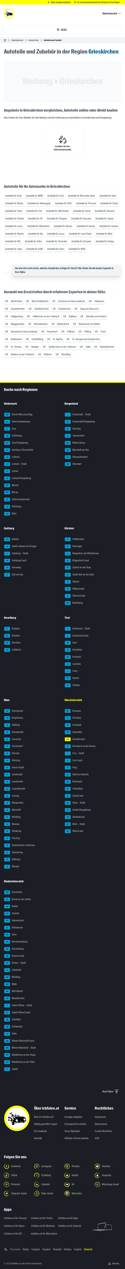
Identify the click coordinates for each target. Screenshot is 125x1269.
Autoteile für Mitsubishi (38, 226)
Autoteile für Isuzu (56, 233)
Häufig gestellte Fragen (45, 1124)
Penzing (12, 838)
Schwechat (13, 1027)
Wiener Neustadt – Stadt (20, 1048)
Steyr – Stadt (75, 803)
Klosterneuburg (15, 942)
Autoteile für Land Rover (80, 233)
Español (46, 1249)
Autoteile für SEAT (63, 203)
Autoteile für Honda (86, 226)
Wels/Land (74, 831)
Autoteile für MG (13, 241)
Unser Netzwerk (72, 1131)
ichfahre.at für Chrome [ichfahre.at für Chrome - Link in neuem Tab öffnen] (15, 1218)
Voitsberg (12, 507)
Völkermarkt (74, 589)
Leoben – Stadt (15, 464)
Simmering (13, 853)
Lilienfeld (12, 970)
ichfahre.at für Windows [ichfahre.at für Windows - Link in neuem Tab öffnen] (42, 1226)
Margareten (13, 803)
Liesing (11, 796)
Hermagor (73, 546)
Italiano (67, 1249)
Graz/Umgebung (16, 443)
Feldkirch (12, 650)
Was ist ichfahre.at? (44, 1117)
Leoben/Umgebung (17, 478)
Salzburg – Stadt (16, 554)
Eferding (73, 718)
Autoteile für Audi (13, 195)
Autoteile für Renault (104, 211)
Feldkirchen (74, 539)
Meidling (12, 817)
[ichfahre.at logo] (9, 13)
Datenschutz (101, 1124)
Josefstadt (13, 775)
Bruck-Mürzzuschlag (18, 415)
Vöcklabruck (75, 817)
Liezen (11, 471)
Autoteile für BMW (34, 195)
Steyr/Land (74, 796)
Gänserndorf (14, 921)
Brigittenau (13, 718)
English (78, 1249)
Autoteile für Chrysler (81, 241)
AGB (97, 1138)
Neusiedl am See (77, 450)
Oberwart (73, 464)
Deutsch (88, 1249)
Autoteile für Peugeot (57, 218)
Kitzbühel (73, 650)
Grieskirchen (33, 40)
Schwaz (72, 685)
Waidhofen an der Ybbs (19, 1062)
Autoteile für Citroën (14, 218)
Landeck (73, 664)
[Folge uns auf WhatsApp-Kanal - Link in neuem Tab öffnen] (108, 1184)
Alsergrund (13, 711)
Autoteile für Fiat (34, 211)
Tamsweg (12, 568)
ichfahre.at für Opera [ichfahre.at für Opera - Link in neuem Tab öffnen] (14, 1226)
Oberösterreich (17, 40)
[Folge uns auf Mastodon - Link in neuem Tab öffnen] (78, 1193)
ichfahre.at (16, 1263)
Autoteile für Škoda (14, 203)
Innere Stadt (14, 768)
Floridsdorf (13, 746)
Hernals (11, 753)
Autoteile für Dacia (81, 211)
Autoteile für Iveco (55, 249)
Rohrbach (73, 782)
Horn (10, 935)
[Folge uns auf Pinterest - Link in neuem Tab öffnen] (17, 1184)
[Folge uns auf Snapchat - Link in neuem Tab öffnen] (108, 1175)
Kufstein (73, 657)
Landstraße (13, 782)
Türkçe (25, 1249)
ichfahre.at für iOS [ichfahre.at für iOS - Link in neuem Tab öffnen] (13, 1233)
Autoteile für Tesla (13, 211)
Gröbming (13, 436)
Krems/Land (14, 956)
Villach (72, 582)
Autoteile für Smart (109, 203)
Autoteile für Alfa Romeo (57, 211)
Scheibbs (12, 1020)
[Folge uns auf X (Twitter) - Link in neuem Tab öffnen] (47, 1175)
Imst (71, 643)
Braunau (73, 711)
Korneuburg (14, 949)
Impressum (100, 1117)
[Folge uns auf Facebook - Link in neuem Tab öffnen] (17, 1166)
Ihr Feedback (40, 1131)
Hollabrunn (13, 928)
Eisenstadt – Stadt (78, 415)
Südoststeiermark (17, 499)
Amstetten (13, 892)
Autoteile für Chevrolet (56, 241)
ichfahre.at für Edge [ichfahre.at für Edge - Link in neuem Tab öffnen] (68, 1218)
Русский (15, 1249)
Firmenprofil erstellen (75, 1124)
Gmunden (73, 732)
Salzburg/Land (15, 561)
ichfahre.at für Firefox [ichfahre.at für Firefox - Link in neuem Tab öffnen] (42, 1218)
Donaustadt (13, 732)
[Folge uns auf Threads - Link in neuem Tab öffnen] (78, 1166)
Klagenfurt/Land (77, 561)
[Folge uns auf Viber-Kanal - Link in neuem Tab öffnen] (47, 1193)
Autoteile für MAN (77, 249)
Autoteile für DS (35, 218)
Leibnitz (12, 457)
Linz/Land (73, 760)
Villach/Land (75, 596)
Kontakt (38, 1138)
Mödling (12, 977)
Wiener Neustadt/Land (19, 1041)
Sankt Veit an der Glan (79, 575)
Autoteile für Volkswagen (39, 203)
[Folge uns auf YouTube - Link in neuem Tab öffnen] (108, 1166)
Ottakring (12, 831)
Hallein (11, 539)
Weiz (10, 514)
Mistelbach (13, 991)
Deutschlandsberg (17, 422)
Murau (11, 492)
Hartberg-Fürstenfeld (18, 450)
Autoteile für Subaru (108, 226)
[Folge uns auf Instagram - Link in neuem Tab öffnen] (47, 1166)
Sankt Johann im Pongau (20, 546)
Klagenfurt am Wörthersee (82, 554)
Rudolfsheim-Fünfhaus (19, 845)
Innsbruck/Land (76, 636)
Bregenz (12, 629)
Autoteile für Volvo (33, 241)
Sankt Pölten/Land (17, 1013)
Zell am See (13, 575)
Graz (10, 429)
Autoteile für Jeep (13, 249)
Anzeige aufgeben (73, 1117)
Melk (10, 984)
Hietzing (12, 760)
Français (36, 1249)
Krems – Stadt (15, 963)
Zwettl (11, 1069)
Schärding (74, 789)
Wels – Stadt (75, 824)
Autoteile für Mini (104, 233)
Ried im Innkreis (77, 775)
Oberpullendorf (76, 457)
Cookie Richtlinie (103, 1131)
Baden (11, 906)
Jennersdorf (75, 436)
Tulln (10, 1034)
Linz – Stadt (74, 753)
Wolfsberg (74, 603)
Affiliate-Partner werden (76, 1138)
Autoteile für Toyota (104, 218)
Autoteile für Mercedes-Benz (81, 195)
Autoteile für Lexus (14, 226)
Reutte (72, 678)
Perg (71, 768)
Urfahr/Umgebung (78, 810)
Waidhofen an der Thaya (20, 1055)
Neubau (11, 824)
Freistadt (73, 725)
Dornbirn (12, 643)
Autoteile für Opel (108, 195)
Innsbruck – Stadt (77, 629)
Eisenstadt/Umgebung (80, 422)
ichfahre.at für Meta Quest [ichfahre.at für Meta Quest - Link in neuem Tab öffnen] (42, 1233)
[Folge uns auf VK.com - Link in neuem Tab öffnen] (78, 1184)
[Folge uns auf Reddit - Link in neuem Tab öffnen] (78, 1175)
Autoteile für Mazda (14, 233)
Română (57, 1249)
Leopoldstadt (14, 789)
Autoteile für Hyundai (81, 218)
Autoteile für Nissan (63, 226)
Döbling (12, 725)
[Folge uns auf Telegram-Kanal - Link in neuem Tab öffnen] (17, 1193)
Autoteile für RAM (34, 249)
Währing (12, 859)
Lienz (71, 671)
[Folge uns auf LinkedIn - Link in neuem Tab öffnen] (47, 1184)
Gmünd (11, 913)
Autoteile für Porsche (86, 203)
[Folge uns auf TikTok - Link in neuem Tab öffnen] (17, 1175)
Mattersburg (75, 443)
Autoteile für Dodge (105, 241)
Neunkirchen (14, 998)
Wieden (11, 867)
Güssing (73, 429)
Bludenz (12, 636)
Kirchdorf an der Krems (80, 746)
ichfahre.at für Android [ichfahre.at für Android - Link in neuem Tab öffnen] (69, 1226)
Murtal (11, 485)
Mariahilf (12, 810)
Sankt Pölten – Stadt (18, 1006)
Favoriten (12, 739)
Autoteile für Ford (55, 195)
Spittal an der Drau (78, 568)
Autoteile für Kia (35, 233)
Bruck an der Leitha (17, 899)
